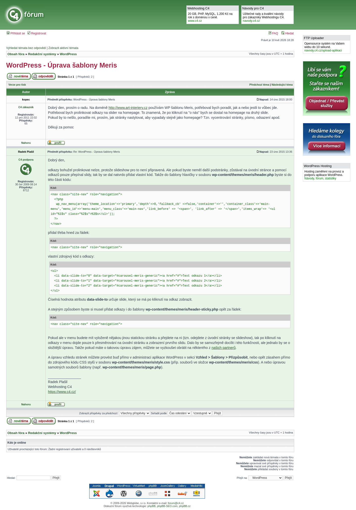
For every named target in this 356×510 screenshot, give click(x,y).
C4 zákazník (26, 107)
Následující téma (282, 84)
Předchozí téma (259, 84)
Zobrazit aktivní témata (63, 48)
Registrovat (36, 33)
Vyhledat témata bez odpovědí (26, 48)
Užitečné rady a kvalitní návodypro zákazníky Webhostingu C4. (264, 17)
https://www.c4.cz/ (62, 392)
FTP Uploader (314, 38)
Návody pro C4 (253, 8)
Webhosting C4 (198, 8)
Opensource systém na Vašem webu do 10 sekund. (324, 47)
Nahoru (26, 142)
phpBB (151, 506)
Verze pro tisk (17, 84)
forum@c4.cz (176, 503)
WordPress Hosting (318, 166)
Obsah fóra (15, 54)
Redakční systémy (42, 54)
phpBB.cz (185, 506)
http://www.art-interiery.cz (128, 108)
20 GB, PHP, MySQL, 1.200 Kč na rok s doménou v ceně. (210, 17)
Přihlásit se (16, 33)
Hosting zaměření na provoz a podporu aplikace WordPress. (324, 175)
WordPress (68, 54)
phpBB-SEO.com (167, 506)
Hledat (287, 33)
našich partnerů (224, 348)
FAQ (273, 33)
